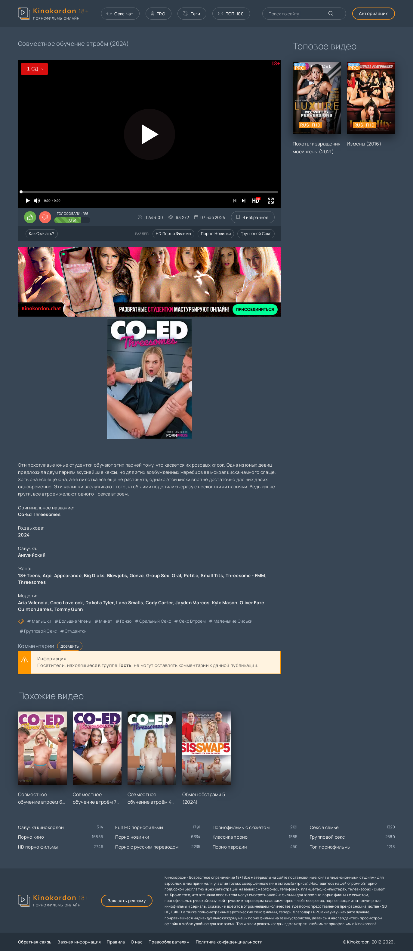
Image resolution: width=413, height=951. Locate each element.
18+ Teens (29, 575)
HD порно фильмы (173, 233)
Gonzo (137, 575)
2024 (23, 535)
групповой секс (40, 631)
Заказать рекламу (127, 900)
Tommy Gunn (68, 609)
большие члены (75, 621)
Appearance (68, 575)
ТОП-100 (230, 14)
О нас (137, 942)
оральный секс (155, 621)
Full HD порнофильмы (139, 827)
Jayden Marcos (192, 602)
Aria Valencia (33, 602)
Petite (191, 575)
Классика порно (230, 837)
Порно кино (31, 837)
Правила (116, 942)
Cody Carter (159, 602)
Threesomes (32, 582)
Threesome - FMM (245, 575)
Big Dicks (94, 575)
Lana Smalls (129, 602)
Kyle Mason (224, 602)
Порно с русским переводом (147, 847)
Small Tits (212, 575)
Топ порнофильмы (330, 847)
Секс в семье (324, 827)
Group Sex (157, 575)
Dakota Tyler (99, 602)
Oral (176, 575)
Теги (191, 14)
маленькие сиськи (233, 621)
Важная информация (79, 942)
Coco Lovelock (66, 602)
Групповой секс (256, 233)
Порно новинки (216, 233)
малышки (41, 621)
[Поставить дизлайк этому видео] (45, 217)
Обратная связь (34, 942)
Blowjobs (117, 575)
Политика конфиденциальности (229, 942)
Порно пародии (230, 847)
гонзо (126, 621)
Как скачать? (41, 233)
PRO (158, 14)
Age (47, 575)
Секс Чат (119, 14)
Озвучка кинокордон (41, 827)
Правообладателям (169, 942)
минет (105, 621)
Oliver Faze (252, 602)
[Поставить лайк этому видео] (30, 217)
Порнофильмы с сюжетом (241, 827)
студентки (76, 631)
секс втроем (192, 621)
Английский (31, 555)
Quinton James (35, 609)
